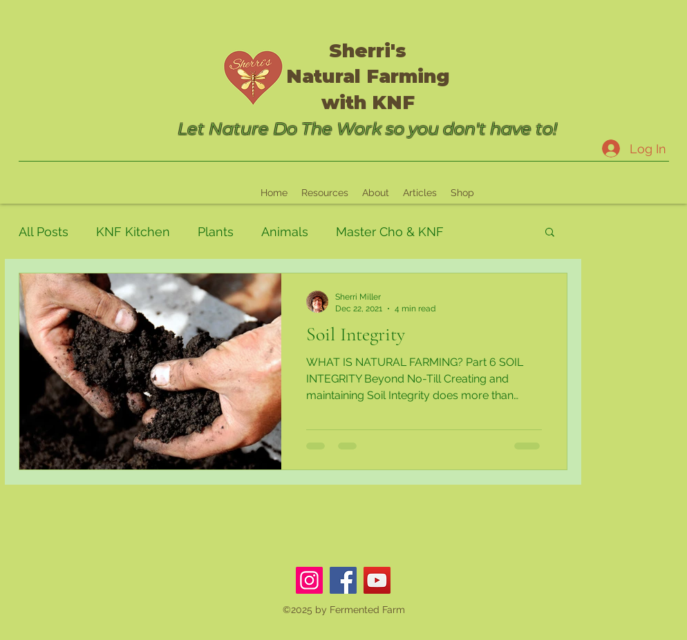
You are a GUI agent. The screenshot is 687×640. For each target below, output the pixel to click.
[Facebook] (343, 580)
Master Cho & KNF (390, 231)
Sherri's (367, 50)
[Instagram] (309, 580)
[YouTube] (377, 580)
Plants (216, 231)
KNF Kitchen (133, 231)
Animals (284, 231)
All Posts (43, 231)
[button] (549, 233)
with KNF (368, 102)
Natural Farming (368, 76)
